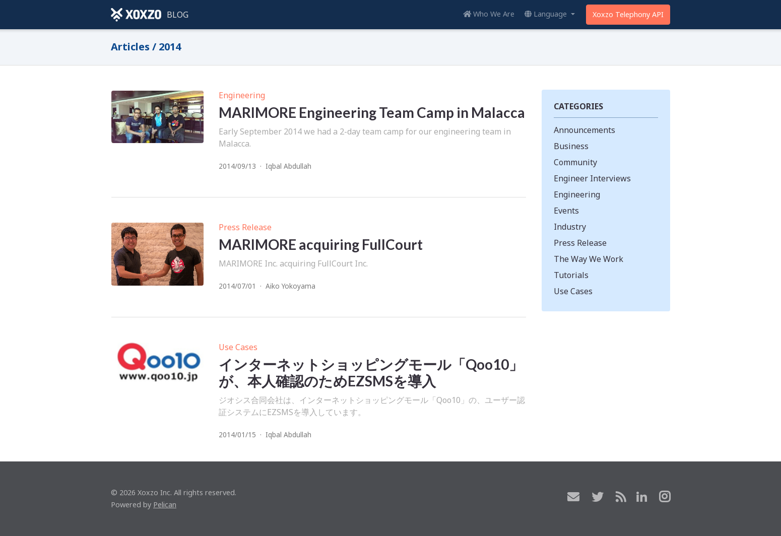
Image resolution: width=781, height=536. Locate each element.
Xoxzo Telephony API (628, 14)
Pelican (164, 504)
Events (566, 210)
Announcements (584, 130)
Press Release (245, 227)
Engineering (242, 95)
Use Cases (238, 347)
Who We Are (488, 14)
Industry (570, 226)
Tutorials (571, 275)
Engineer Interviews (592, 178)
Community (575, 162)
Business (571, 146)
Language (547, 14)
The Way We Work (588, 258)
